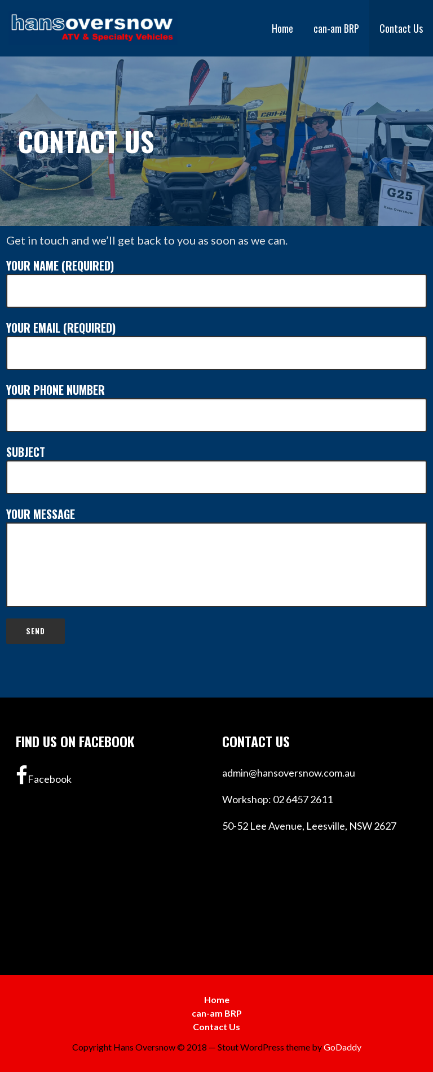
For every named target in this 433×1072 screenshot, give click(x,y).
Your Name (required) (216, 282)
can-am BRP (336, 28)
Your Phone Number (216, 406)
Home (282, 28)
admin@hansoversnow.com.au (288, 772)
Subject (216, 468)
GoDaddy (342, 1047)
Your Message (216, 556)
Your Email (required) (216, 344)
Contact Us (401, 28)
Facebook (44, 775)
